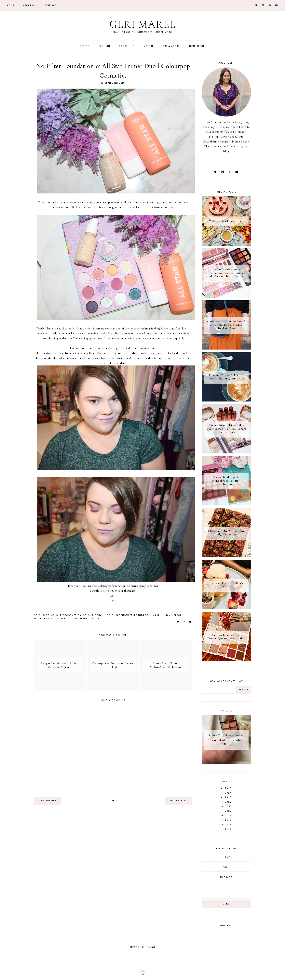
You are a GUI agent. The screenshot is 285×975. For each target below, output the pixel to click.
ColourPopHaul (94, 615)
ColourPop (41, 615)
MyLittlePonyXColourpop (51, 618)
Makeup (148, 46)
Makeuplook (173, 615)
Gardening (127, 46)
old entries (178, 800)
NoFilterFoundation (85, 618)
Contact (51, 5)
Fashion (104, 46)
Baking (85, 46)
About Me (29, 5)
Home (10, 5)
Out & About (171, 46)
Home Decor (196, 46)
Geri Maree (142, 24)
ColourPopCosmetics (66, 615)
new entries (47, 800)
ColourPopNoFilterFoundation (129, 615)
